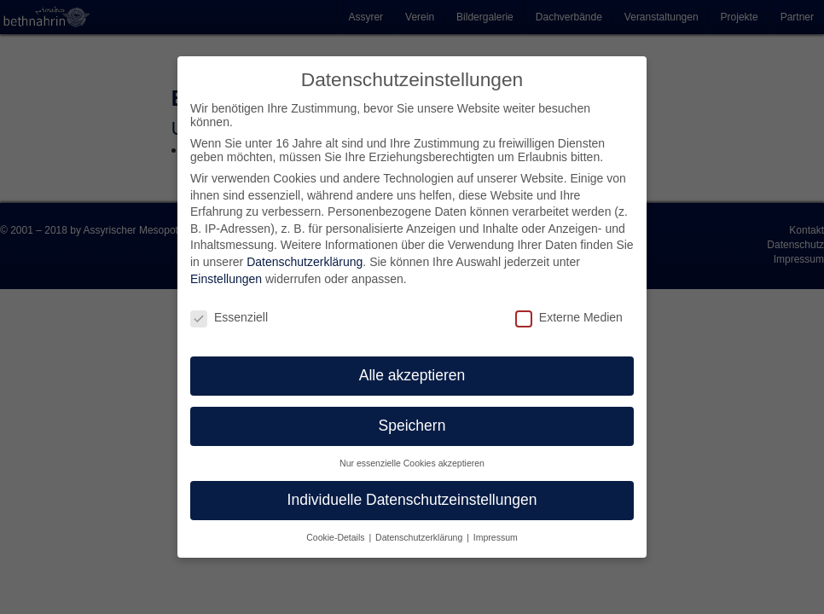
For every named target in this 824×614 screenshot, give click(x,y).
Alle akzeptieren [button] (412, 375)
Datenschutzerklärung (305, 262)
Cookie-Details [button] (336, 537)
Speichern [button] (412, 425)
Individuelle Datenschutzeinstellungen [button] (412, 499)
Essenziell (229, 317)
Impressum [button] (495, 537)
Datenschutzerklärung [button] (420, 537)
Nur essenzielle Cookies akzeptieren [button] (412, 463)
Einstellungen (226, 279)
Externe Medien (569, 317)
